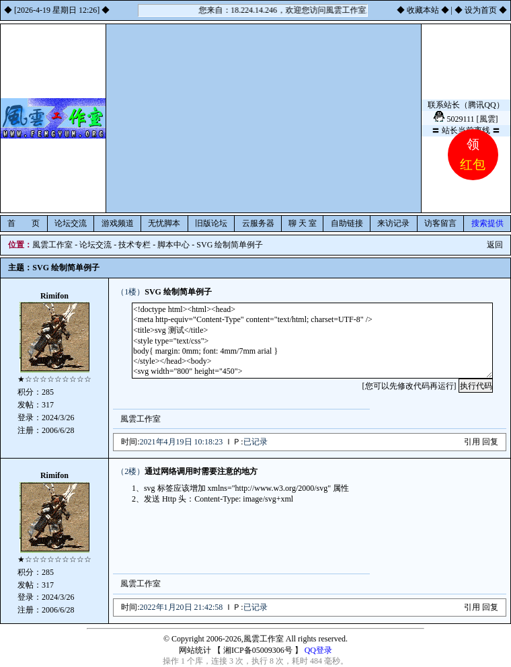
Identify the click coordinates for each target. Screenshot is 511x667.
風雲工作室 (52, 244)
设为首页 (481, 10)
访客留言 (440, 223)
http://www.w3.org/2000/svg (281, 488)
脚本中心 (173, 244)
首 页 (23, 223)
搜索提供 (487, 223)
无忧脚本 (164, 223)
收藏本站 (423, 10)
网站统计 (195, 650)
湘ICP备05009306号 (257, 650)
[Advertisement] (264, 118)
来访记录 (393, 223)
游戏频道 (118, 223)
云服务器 (258, 223)
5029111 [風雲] (472, 119)
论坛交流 (70, 223)
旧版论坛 (211, 223)
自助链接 (347, 223)
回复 (490, 441)
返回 (495, 244)
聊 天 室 (302, 223)
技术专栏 (134, 244)
